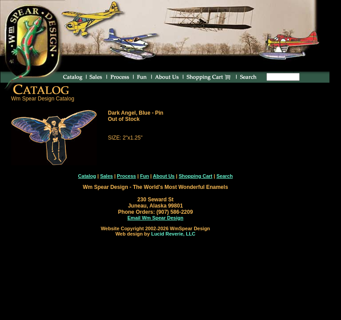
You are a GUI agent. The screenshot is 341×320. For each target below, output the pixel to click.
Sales (106, 176)
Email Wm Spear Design (155, 217)
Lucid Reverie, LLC (173, 233)
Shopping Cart (195, 176)
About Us (163, 176)
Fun (144, 176)
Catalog (87, 176)
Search (224, 176)
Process (126, 176)
